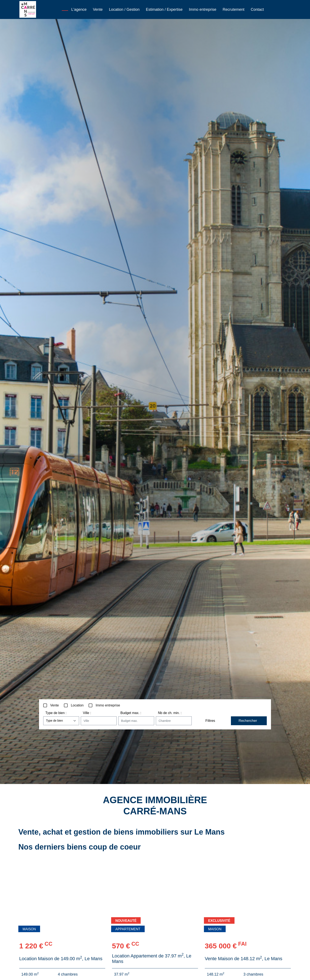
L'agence (79, 9)
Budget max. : (130, 713)
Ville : (87, 713)
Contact (257, 9)
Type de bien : (56, 713)
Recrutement (233, 9)
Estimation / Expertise (164, 9)
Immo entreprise (202, 9)
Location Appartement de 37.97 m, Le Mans (151, 958)
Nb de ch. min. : (170, 713)
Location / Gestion (124, 9)
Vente (98, 9)
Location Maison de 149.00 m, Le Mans (60, 958)
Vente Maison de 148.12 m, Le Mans (243, 958)
